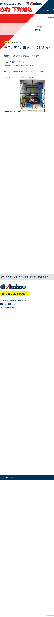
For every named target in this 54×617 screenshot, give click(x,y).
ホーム (46, 10)
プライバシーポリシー (9, 477)
